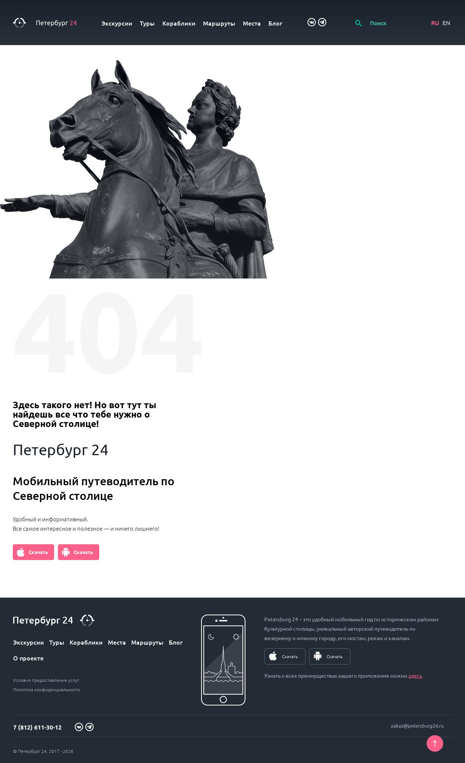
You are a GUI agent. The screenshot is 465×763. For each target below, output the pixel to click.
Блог (275, 23)
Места (252, 23)
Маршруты (219, 23)
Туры (147, 23)
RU (435, 22)
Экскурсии (116, 23)
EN (446, 22)
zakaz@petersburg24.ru (417, 725)
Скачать (38, 552)
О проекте (28, 658)
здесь (415, 675)
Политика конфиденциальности (46, 689)
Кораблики (178, 23)
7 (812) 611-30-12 (37, 727)
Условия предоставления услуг (46, 680)
